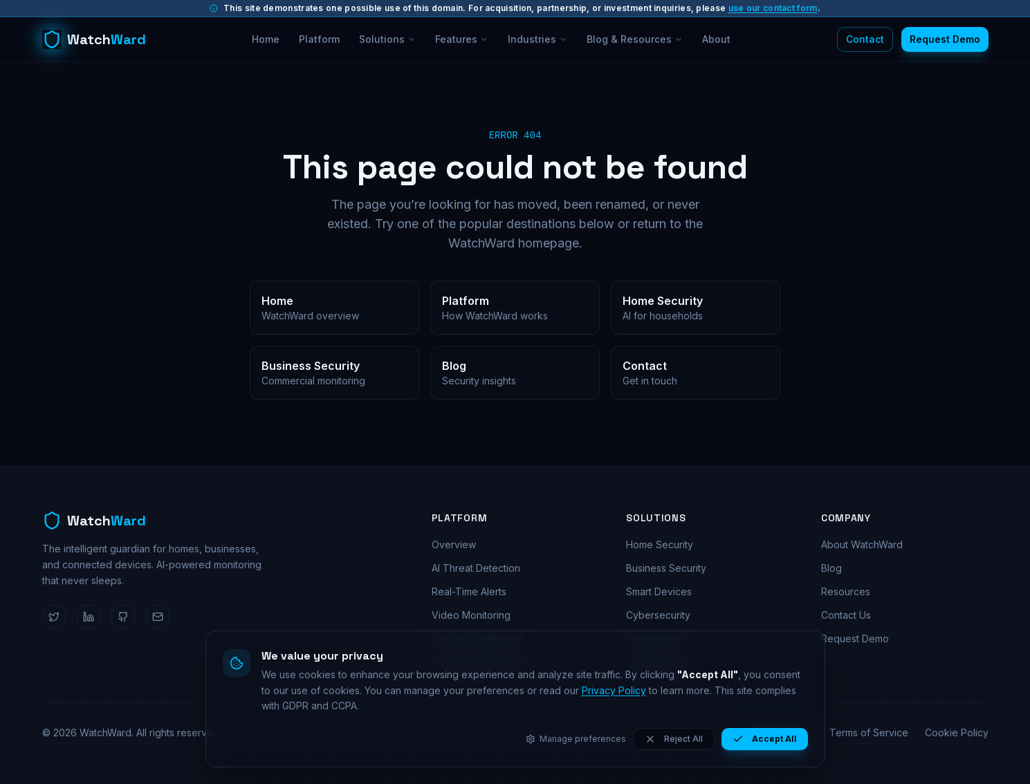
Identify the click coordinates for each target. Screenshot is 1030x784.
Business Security (666, 568)
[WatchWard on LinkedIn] (88, 616)
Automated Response (481, 662)
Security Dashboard (477, 638)
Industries (537, 39)
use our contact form (773, 8)
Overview (454, 544)
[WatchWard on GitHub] (123, 616)
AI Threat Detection (476, 568)
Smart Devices (659, 591)
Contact (865, 39)
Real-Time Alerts (469, 591)
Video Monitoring (471, 615)
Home (265, 39)
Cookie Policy (956, 732)
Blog (831, 568)
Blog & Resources (635, 39)
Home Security (659, 544)
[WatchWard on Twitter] (54, 616)
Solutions (387, 39)
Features (461, 39)
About (716, 39)
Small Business (659, 662)
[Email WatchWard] (157, 616)
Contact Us (846, 615)
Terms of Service (868, 732)
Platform (319, 39)
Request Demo (945, 39)
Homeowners (656, 638)
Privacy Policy (780, 732)
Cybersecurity (658, 615)
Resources (845, 591)
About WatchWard (862, 544)
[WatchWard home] (94, 39)
